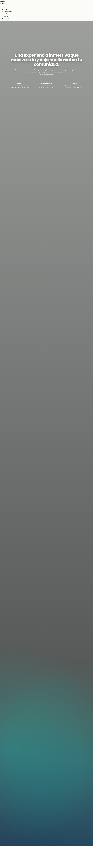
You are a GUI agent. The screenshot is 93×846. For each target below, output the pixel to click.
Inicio (5, 9)
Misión (6, 14)
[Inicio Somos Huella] (46, 2)
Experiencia (8, 12)
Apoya (6, 16)
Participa (7, 18)
